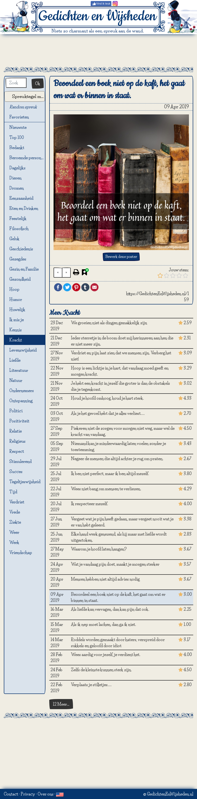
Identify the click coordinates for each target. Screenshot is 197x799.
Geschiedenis (21, 248)
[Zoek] (16, 83)
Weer (14, 532)
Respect (16, 451)
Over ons (46, 793)
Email (94, 287)
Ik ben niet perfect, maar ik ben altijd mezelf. (110, 473)
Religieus (17, 441)
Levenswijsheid (23, 350)
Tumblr (85, 287)
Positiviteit (19, 420)
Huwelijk (17, 309)
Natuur (15, 380)
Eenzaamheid (21, 198)
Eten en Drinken (23, 208)
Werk (14, 542)
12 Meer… (61, 704)
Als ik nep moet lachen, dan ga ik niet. (103, 624)
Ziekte (15, 522)
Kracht (15, 339)
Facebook (58, 287)
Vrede (14, 512)
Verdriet (16, 501)
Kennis (15, 329)
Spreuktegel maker (28, 96)
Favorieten (22, 117)
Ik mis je (16, 319)
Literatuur (18, 370)
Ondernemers (21, 390)
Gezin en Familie (24, 269)
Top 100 (16, 137)
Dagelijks (17, 167)
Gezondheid (20, 279)
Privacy (28, 793)
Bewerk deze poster (121, 256)
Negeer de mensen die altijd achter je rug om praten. (117, 458)
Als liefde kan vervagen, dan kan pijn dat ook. (110, 609)
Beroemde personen (27, 157)
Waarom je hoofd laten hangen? (99, 548)
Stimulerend (20, 461)
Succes (15, 471)
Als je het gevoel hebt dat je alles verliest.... (108, 413)
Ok (37, 83)
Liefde (14, 360)
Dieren (15, 177)
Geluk (14, 238)
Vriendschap (20, 552)
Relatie (15, 431)
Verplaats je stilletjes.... (91, 684)
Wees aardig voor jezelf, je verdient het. (105, 654)
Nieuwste (18, 127)
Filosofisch (19, 228)
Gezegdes (17, 258)
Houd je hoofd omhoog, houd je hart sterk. (107, 398)
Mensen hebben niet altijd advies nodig (105, 579)
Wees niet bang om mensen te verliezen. (106, 488)
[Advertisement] (98, 50)
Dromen (16, 188)
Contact (11, 793)
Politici (15, 410)
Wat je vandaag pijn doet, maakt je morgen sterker (115, 564)
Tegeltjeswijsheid (24, 481)
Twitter (67, 287)
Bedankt (16, 147)
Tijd (13, 491)
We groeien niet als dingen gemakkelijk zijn (109, 322)
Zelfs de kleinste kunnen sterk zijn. (101, 669)
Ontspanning (21, 400)
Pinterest (76, 287)
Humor (15, 299)
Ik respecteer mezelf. (89, 503)
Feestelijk (18, 218)
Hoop (14, 289)
